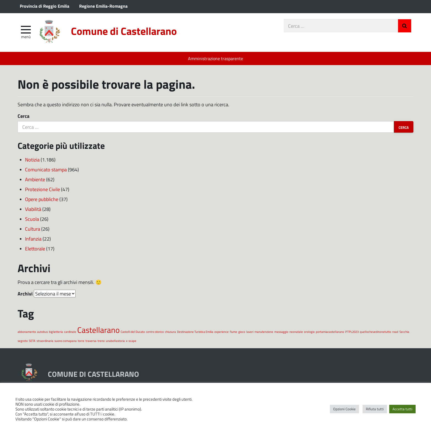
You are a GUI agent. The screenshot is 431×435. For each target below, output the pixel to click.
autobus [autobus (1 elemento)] (42, 332)
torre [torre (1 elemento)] (81, 341)
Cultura (32, 228)
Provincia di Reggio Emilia (44, 6)
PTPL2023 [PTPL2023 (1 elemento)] (352, 332)
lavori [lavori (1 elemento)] (249, 332)
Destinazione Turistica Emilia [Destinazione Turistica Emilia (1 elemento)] (195, 332)
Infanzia (33, 238)
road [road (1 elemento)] (395, 332)
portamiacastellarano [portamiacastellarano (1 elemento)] (330, 332)
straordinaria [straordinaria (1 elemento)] (45, 341)
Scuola (32, 219)
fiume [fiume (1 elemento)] (233, 332)
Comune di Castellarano (124, 30)
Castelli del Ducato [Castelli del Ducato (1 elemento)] (133, 332)
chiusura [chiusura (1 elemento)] (170, 332)
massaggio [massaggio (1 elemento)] (281, 332)
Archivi (25, 293)
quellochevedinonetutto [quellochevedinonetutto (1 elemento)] (375, 332)
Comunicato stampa (46, 169)
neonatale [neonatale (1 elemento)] (296, 332)
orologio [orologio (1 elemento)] (309, 332)
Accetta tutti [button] (402, 408)
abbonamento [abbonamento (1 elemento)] (27, 332)
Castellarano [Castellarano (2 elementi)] (98, 329)
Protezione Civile (42, 189)
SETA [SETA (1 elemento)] (32, 341)
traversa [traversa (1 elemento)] (90, 341)
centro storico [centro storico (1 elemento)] (155, 332)
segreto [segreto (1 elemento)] (23, 341)
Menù (26, 36)
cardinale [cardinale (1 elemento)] (70, 332)
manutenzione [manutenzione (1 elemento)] (264, 332)
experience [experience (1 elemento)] (221, 332)
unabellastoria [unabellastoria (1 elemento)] (115, 341)
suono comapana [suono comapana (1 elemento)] (65, 341)
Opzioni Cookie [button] (344, 408)
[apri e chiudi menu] (25, 29)
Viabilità (33, 209)
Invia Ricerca (404, 25)
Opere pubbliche (41, 199)
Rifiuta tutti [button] (375, 408)
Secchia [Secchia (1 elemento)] (404, 332)
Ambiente (35, 179)
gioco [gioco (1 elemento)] (241, 332)
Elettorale (35, 248)
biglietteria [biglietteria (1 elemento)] (56, 332)
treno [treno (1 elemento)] (101, 341)
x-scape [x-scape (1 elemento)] (131, 341)
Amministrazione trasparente (215, 58)
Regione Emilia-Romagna (103, 6)
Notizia (32, 159)
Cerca (23, 115)
